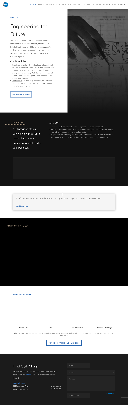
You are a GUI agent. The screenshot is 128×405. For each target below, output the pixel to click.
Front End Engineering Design (49, 5)
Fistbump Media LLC (26, 402)
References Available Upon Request (64, 333)
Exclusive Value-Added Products (79, 5)
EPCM (64, 5)
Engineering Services (100, 5)
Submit (111, 384)
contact (28, 365)
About (32, 5)
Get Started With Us (21, 94)
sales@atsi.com (18, 373)
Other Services (117, 5)
